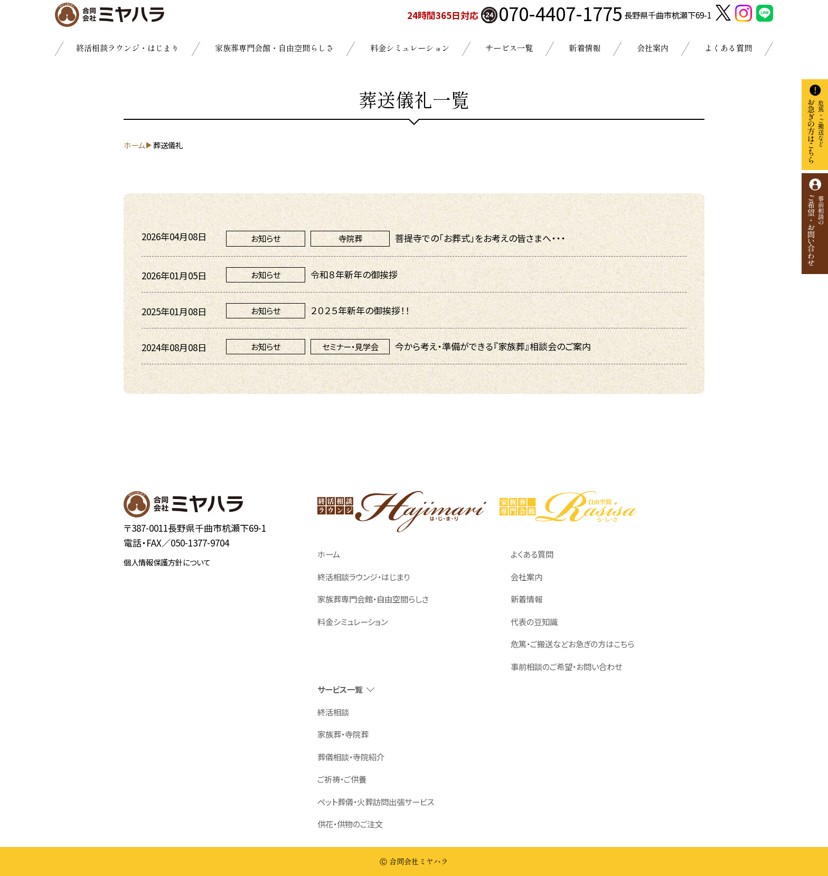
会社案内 (653, 47)
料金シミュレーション (409, 47)
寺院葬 (350, 238)
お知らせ (265, 238)
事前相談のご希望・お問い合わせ (566, 666)
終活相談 (333, 712)
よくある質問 (728, 47)
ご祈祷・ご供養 (341, 779)
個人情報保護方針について (167, 562)
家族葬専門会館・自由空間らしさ (274, 47)
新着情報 (584, 47)
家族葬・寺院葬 (343, 734)
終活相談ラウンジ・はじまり (127, 47)
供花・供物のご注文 (350, 824)
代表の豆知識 (534, 621)
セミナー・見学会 (350, 346)
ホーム (328, 554)
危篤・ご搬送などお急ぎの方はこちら (572, 643)
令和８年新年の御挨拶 (354, 274)
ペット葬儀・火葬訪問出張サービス (375, 801)
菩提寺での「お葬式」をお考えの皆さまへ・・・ (480, 237)
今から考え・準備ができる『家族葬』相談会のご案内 (493, 346)
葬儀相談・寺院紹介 (350, 756)
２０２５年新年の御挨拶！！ (360, 310)
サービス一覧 (509, 47)
